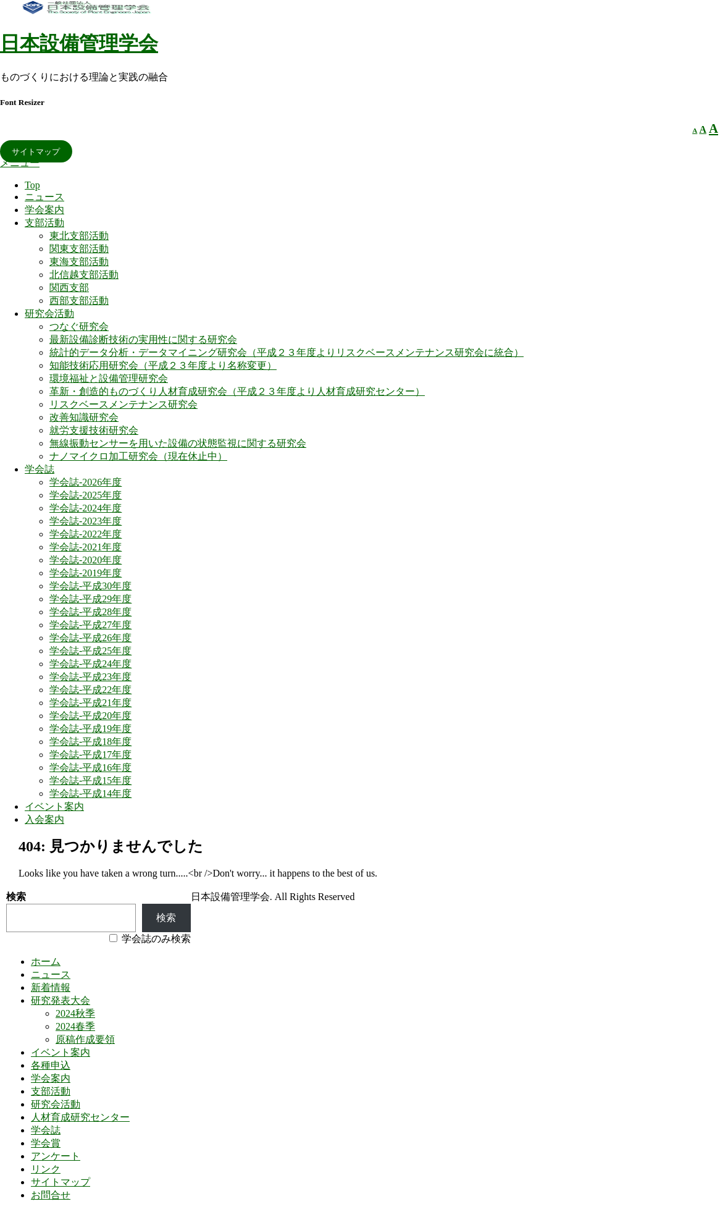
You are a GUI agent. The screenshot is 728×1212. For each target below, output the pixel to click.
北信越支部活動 (84, 274)
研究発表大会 (60, 1000)
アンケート (55, 1156)
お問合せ (50, 1195)
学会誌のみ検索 (156, 938)
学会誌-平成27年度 (90, 625)
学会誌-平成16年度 (90, 767)
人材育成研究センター (80, 1117)
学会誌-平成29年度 (90, 599)
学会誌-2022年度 (85, 534)
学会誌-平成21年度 (90, 702)
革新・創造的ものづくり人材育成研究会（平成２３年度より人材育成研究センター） (237, 391)
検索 (16, 896)
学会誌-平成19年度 (90, 728)
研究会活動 (49, 313)
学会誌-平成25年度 (90, 651)
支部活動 (44, 222)
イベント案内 (54, 806)
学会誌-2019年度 (85, 573)
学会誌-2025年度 (85, 495)
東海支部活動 (79, 261)
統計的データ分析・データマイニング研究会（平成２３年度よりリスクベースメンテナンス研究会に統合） (286, 352)
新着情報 (50, 987)
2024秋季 (75, 1013)
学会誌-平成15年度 (90, 780)
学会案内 (44, 209)
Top (32, 185)
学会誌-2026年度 (85, 482)
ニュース (44, 196)
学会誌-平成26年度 (90, 638)
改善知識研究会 (84, 417)
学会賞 (46, 1143)
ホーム (46, 961)
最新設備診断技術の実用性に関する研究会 (143, 339)
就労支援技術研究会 (93, 430)
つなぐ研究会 (79, 326)
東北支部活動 (79, 235)
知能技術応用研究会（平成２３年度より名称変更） (163, 365)
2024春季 (75, 1026)
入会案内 (44, 819)
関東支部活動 (79, 248)
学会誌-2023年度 (85, 521)
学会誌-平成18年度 (90, 741)
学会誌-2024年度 (85, 508)
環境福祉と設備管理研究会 (108, 378)
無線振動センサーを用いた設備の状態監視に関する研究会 (177, 443)
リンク (46, 1169)
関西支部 (69, 287)
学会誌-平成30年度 (90, 586)
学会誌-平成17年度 (90, 754)
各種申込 (50, 1065)
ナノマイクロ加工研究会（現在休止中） (138, 456)
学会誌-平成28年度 (90, 612)
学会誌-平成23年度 (90, 676)
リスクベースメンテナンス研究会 (123, 404)
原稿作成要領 (85, 1039)
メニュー (20, 163)
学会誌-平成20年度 (90, 715)
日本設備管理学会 (79, 43)
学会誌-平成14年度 (90, 793)
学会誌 (39, 469)
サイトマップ (36, 151)
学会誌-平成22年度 (90, 689)
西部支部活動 (79, 300)
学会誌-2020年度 (85, 560)
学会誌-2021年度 (85, 547)
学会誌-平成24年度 (90, 664)
